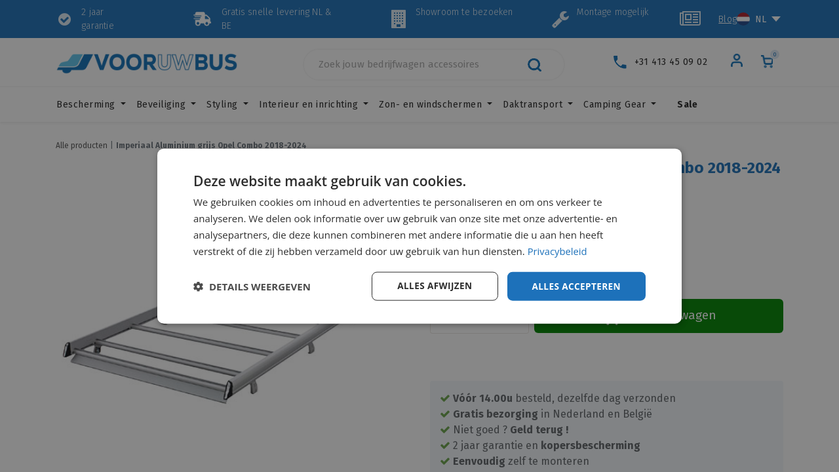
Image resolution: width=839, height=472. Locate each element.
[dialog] (419, 236)
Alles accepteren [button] (575, 285)
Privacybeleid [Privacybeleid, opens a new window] (558, 250)
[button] (252, 286)
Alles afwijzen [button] (431, 285)
